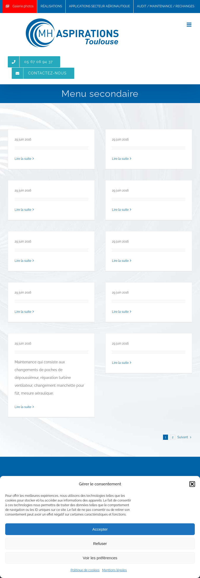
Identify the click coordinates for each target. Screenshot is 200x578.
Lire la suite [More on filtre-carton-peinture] (120, 261)
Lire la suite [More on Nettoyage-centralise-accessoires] (120, 159)
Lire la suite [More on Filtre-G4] (23, 312)
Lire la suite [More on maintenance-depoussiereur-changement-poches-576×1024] (23, 407)
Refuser (100, 543)
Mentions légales (114, 570)
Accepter (100, 529)
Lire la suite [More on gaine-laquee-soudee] (120, 312)
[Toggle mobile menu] (189, 24)
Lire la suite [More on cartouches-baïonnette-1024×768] (23, 210)
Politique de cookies (85, 570)
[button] (192, 484)
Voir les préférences (100, 558)
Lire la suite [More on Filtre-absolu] (23, 159)
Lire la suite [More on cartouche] (120, 210)
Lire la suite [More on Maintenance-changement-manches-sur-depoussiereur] (120, 363)
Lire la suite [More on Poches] (23, 261)
